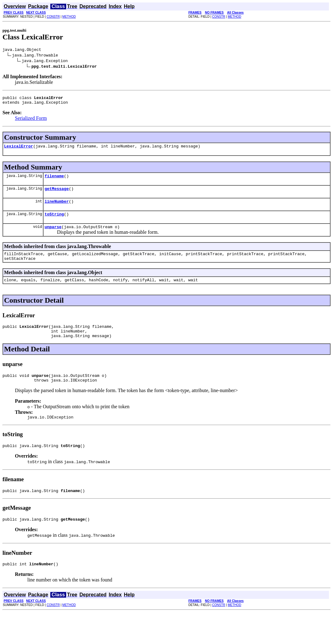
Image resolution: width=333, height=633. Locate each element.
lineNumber (56, 207)
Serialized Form (31, 121)
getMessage (56, 194)
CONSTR (53, 16)
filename (54, 180)
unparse (53, 235)
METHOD (69, 16)
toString (54, 221)
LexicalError (18, 149)
